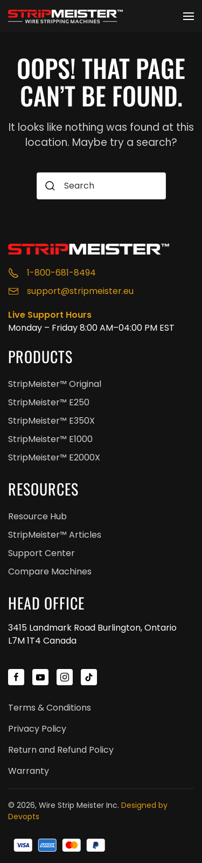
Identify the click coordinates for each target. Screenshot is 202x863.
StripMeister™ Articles (54, 534)
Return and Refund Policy (61, 750)
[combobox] (101, 185)
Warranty (28, 771)
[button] (188, 16)
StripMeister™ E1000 (50, 439)
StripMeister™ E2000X (54, 457)
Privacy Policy (37, 728)
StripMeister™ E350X (51, 420)
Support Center (41, 553)
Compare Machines (50, 571)
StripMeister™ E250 (48, 402)
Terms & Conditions (49, 707)
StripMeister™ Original (54, 384)
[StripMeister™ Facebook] (16, 677)
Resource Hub (37, 516)
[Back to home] (67, 16)
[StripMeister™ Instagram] (65, 677)
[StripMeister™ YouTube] (40, 677)
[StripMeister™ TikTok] (89, 677)
